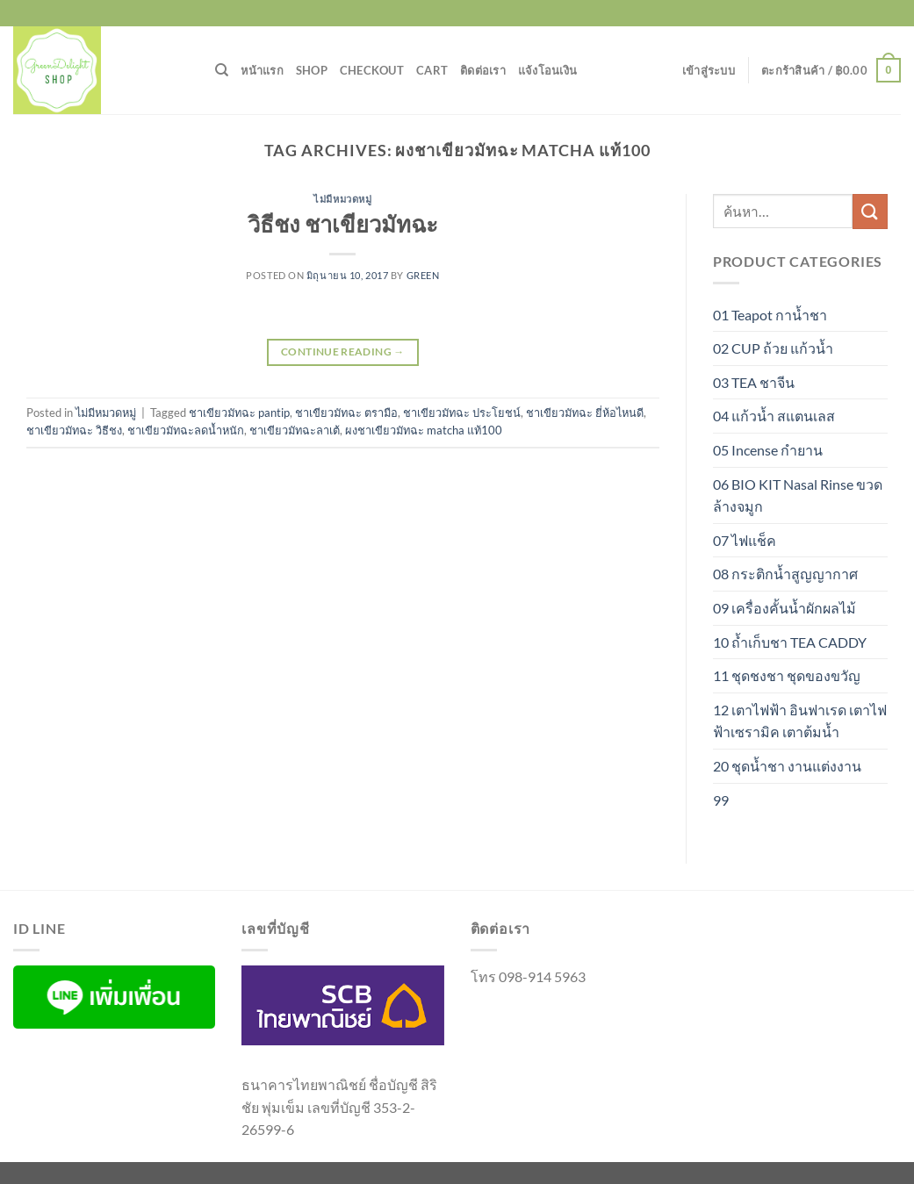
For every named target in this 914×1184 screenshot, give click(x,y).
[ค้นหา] (221, 70)
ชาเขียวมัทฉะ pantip (239, 412)
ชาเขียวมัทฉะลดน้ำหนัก (185, 430)
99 (721, 800)
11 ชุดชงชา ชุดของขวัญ (786, 675)
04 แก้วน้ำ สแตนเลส (774, 415)
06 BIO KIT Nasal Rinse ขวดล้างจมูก (797, 495)
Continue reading (343, 351)
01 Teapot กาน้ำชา (770, 314)
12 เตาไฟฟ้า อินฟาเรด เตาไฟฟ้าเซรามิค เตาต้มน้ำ (800, 721)
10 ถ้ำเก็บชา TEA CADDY (790, 642)
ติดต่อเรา (483, 70)
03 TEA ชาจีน (754, 382)
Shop (311, 70)
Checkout (372, 70)
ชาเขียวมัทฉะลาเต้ (294, 430)
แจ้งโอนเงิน (547, 70)
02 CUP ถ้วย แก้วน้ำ (773, 348)
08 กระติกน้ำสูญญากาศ (785, 573)
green (423, 275)
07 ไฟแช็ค (744, 540)
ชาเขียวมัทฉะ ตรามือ (346, 412)
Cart (432, 70)
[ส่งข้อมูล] (870, 211)
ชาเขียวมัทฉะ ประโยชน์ (462, 412)
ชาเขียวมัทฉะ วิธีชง (74, 430)
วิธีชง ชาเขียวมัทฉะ (343, 224)
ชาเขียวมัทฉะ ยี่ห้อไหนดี (585, 412)
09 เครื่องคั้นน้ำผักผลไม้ (784, 607)
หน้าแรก (262, 70)
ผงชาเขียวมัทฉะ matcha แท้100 (423, 430)
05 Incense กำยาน (768, 449)
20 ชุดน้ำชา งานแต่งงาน (787, 765)
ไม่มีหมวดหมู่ (342, 199)
